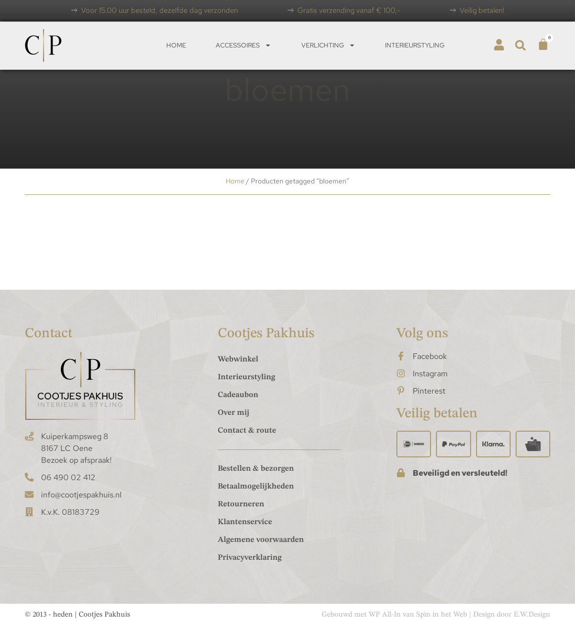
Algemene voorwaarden (261, 540)
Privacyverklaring (250, 558)
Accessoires (243, 45)
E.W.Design (532, 615)
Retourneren (241, 504)
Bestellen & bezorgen (256, 469)
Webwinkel (238, 359)
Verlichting (328, 45)
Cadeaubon (238, 395)
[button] (520, 45)
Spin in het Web (441, 615)
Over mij (233, 413)
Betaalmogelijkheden (256, 487)
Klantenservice (245, 522)
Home (176, 45)
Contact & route (247, 431)
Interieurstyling (414, 45)
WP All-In (385, 615)
